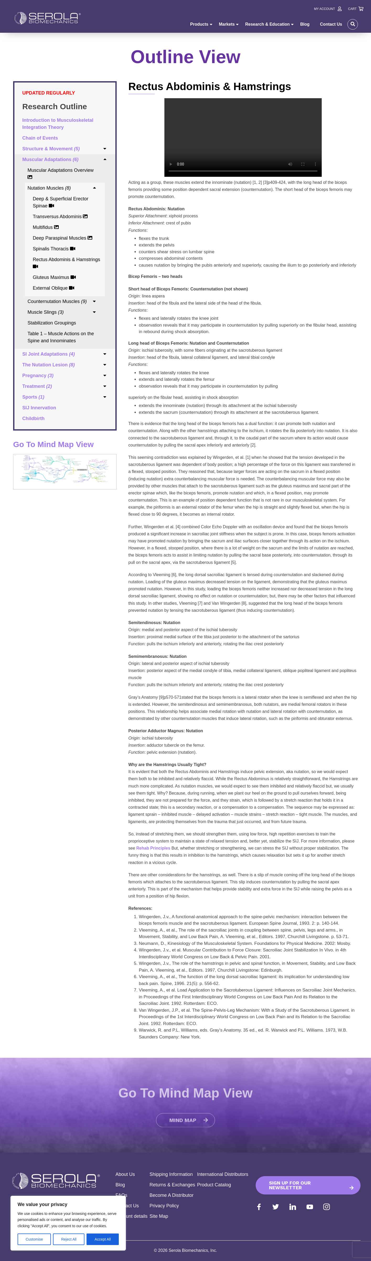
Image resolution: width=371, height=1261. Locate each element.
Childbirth (33, 418)
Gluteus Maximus (54, 277)
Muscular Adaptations (50, 159)
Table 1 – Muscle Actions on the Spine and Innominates (61, 337)
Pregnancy (37, 375)
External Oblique (53, 288)
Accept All (103, 1239)
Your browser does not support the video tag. (243, 137)
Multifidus (46, 227)
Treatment (37, 386)
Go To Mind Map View (53, 444)
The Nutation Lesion (48, 364)
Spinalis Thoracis (54, 248)
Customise (34, 1239)
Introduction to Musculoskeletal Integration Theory (57, 124)
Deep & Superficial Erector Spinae (60, 202)
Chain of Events (40, 138)
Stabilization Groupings (52, 323)
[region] (68, 1223)
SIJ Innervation (39, 407)
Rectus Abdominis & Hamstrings (66, 263)
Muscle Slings (46, 312)
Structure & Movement (51, 148)
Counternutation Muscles (57, 301)
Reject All (68, 1239)
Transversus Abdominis (60, 216)
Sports (33, 397)
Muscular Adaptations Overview (61, 173)
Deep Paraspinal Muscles (62, 238)
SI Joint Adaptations (48, 354)
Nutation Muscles (49, 188)
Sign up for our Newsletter (290, 1185)
